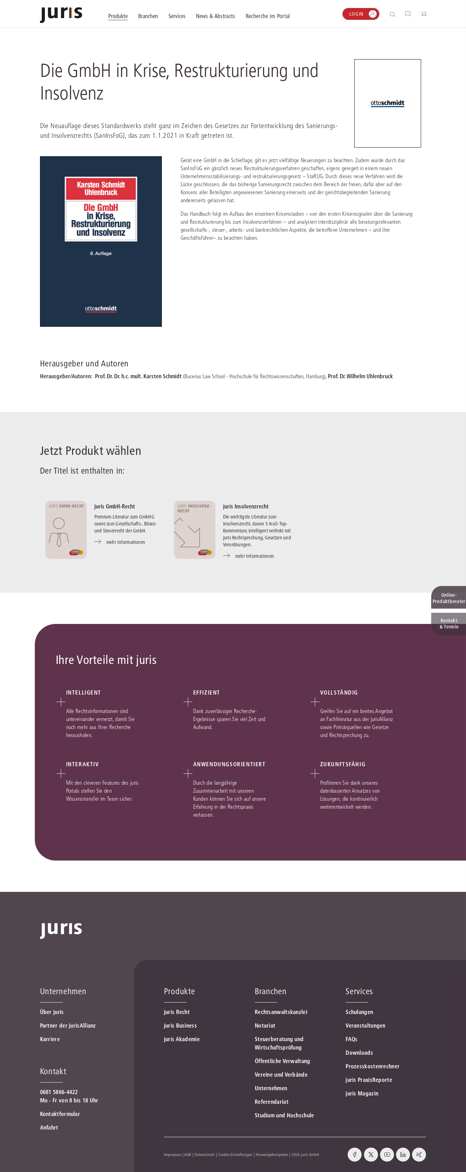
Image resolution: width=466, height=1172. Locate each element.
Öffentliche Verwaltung (282, 1061)
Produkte (179, 991)
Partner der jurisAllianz (68, 1025)
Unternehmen (271, 1088)
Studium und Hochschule (284, 1115)
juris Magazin (362, 1093)
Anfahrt (49, 1127)
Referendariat (272, 1101)
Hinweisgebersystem (272, 1154)
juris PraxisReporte (369, 1079)
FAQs (351, 1039)
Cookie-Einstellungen (235, 1154)
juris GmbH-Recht (114, 506)
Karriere (50, 1039)
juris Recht (177, 1011)
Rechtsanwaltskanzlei (281, 1011)
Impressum (172, 1154)
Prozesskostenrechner (373, 1066)
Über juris (52, 1011)
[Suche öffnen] (394, 14)
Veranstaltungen (366, 1025)
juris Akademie (182, 1039)
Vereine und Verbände (281, 1074)
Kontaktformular (60, 1113)
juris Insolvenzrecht (246, 506)
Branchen (271, 991)
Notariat (265, 1025)
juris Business (180, 1025)
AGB (187, 1154)
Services (359, 991)
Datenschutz (205, 1154)
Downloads (359, 1052)
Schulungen (359, 1011)
